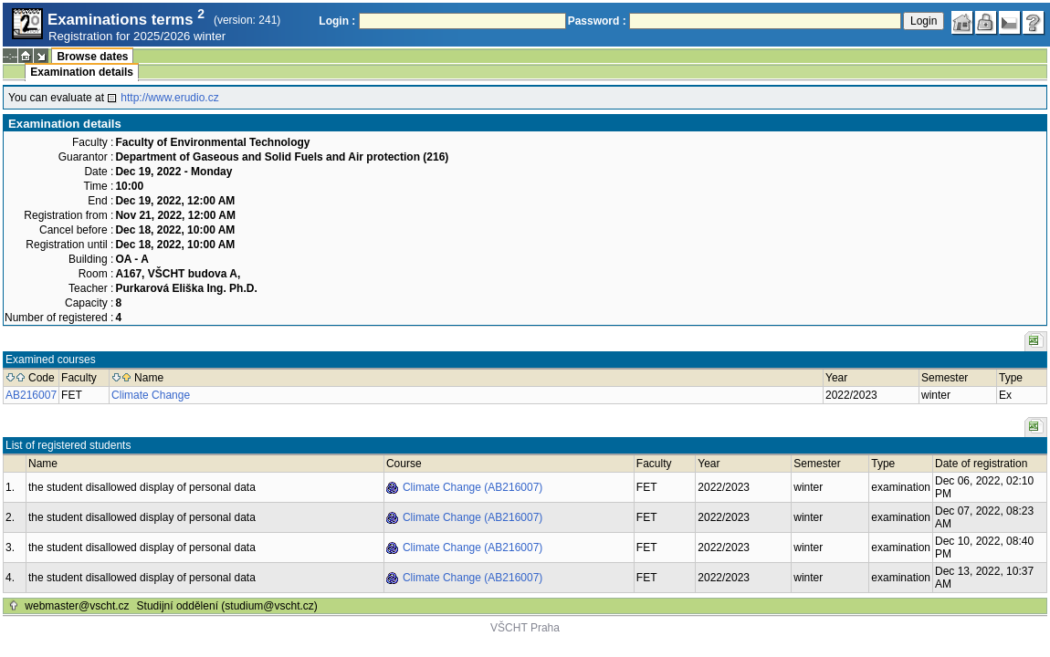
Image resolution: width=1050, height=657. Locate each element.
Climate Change (150, 395)
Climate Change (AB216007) (472, 487)
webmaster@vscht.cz (77, 606)
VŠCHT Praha (525, 627)
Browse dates (92, 56)
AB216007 (31, 395)
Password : (597, 21)
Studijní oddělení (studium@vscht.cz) (227, 606)
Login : (337, 21)
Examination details (81, 72)
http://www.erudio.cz (169, 97)
